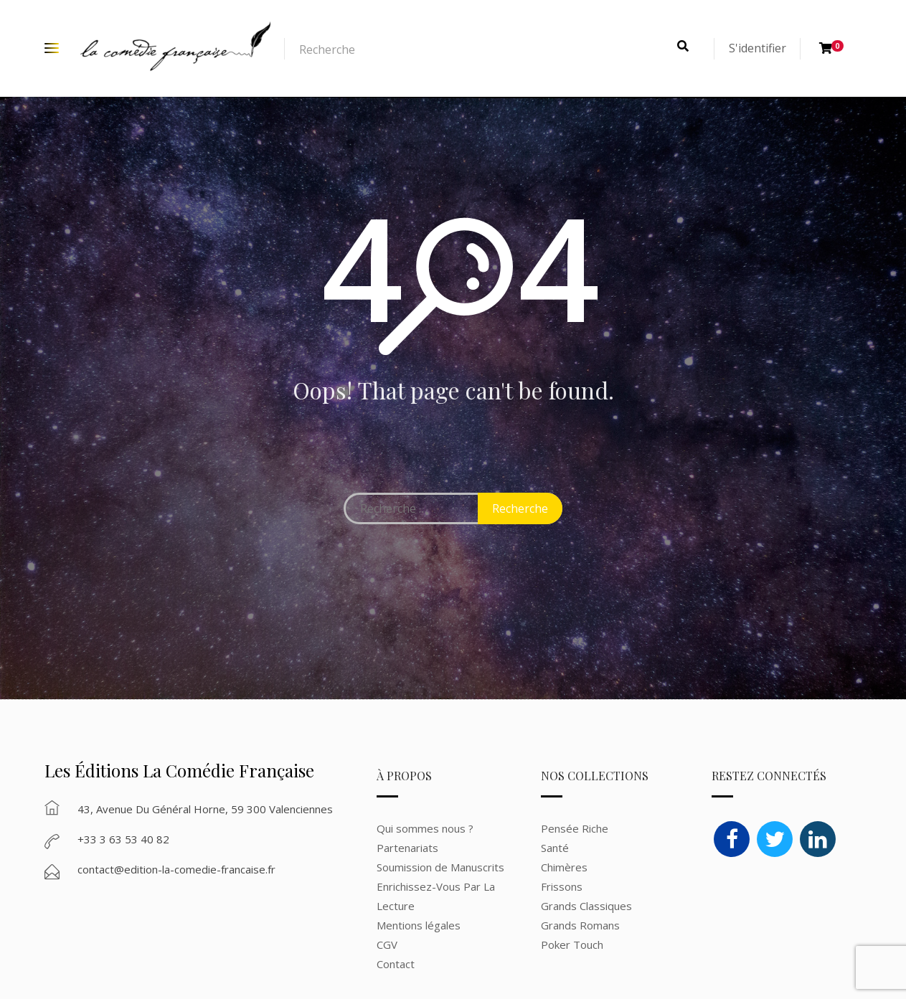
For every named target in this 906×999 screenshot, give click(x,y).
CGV (387, 944)
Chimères (564, 867)
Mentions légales (419, 925)
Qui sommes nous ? (425, 828)
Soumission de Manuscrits (440, 867)
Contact (396, 964)
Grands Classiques (586, 906)
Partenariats (407, 848)
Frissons (561, 886)
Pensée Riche (574, 828)
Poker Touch (572, 944)
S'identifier (757, 48)
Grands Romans (582, 925)
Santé (555, 848)
